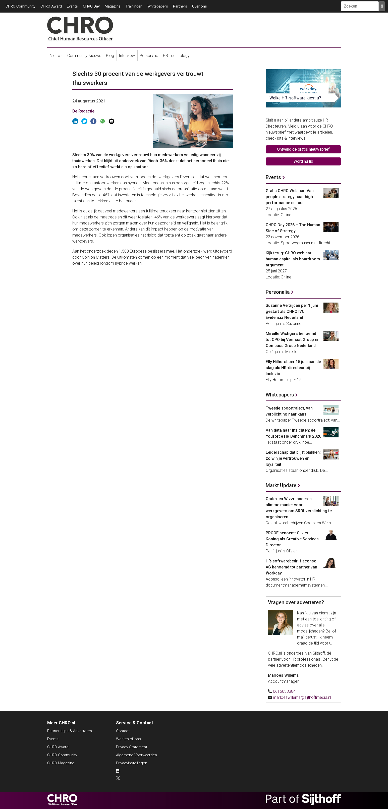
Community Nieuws (84, 55)
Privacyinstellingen (131, 763)
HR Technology (176, 55)
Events (72, 6)
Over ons (199, 6)
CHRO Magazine (60, 763)
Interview (127, 55)
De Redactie (83, 111)
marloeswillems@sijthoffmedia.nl (302, 697)
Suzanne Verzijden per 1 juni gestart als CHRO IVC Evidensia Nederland (292, 311)
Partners (180, 6)
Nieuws (56, 55)
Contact (123, 731)
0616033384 (284, 691)
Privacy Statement (131, 747)
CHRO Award (51, 6)
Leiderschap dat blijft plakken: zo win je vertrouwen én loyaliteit (293, 458)
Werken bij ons (128, 739)
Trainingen (134, 6)
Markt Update (281, 485)
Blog (110, 55)
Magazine (113, 6)
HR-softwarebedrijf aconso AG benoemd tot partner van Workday (291, 567)
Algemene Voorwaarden (136, 755)
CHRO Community (20, 6)
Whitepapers (157, 6)
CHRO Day (91, 6)
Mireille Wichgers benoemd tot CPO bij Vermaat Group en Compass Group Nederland (292, 339)
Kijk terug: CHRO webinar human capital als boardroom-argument (293, 259)
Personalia (149, 55)
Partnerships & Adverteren (69, 731)
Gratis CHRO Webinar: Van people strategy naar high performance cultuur (290, 196)
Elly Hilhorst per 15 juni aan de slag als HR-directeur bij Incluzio (293, 367)
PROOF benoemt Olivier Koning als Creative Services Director (292, 539)
